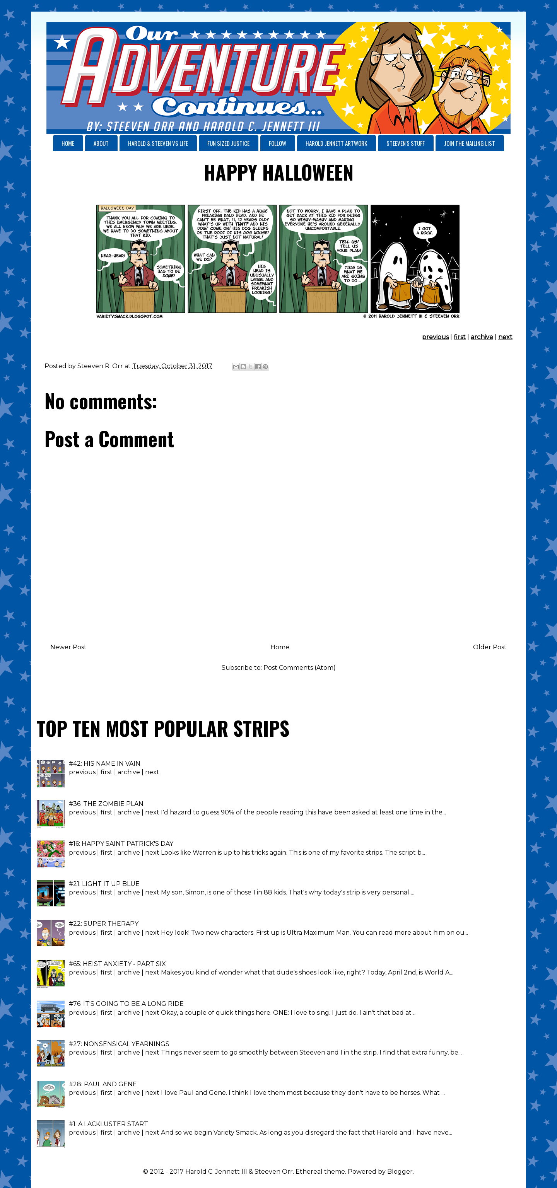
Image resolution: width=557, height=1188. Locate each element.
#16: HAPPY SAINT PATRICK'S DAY (121, 843)
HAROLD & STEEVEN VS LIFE (158, 143)
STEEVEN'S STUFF (405, 143)
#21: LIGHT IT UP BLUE (104, 884)
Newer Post (68, 647)
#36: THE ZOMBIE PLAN (106, 803)
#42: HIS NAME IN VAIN (104, 763)
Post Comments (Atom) (299, 667)
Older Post (490, 647)
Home (279, 647)
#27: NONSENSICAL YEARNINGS (119, 1044)
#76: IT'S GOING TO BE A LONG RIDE (126, 1003)
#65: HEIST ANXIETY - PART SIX (117, 964)
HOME (68, 143)
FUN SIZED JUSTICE (228, 143)
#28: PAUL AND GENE (103, 1084)
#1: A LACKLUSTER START (108, 1124)
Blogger (400, 1171)
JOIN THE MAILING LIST (469, 143)
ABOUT (101, 143)
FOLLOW (277, 143)
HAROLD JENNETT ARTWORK (336, 143)
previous (435, 337)
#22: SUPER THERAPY (103, 923)
